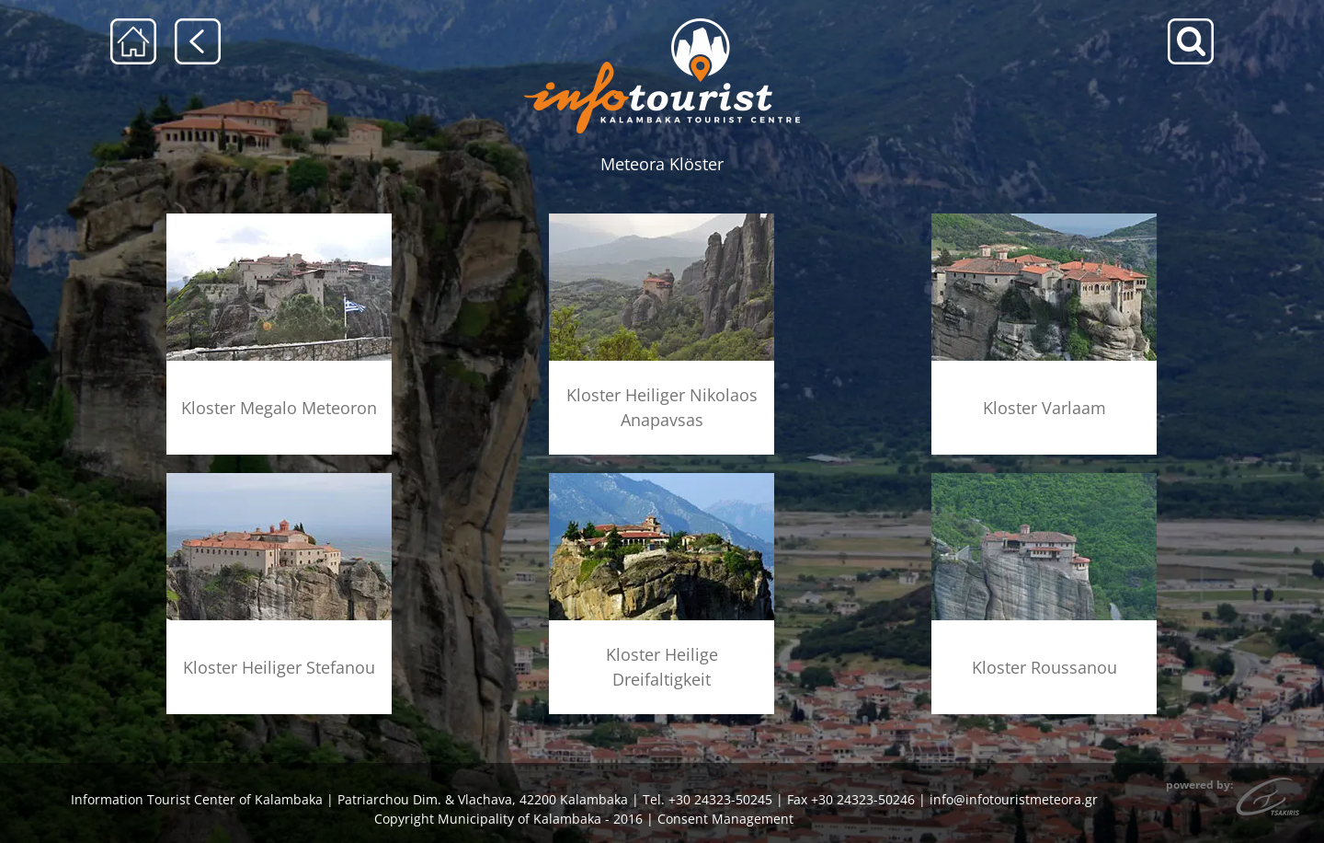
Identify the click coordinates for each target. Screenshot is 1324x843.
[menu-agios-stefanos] (279, 479)
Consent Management (725, 818)
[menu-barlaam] (1044, 219)
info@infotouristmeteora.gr (1014, 799)
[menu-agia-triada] (661, 479)
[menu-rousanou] (1044, 479)
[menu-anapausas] (661, 219)
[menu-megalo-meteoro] (279, 219)
